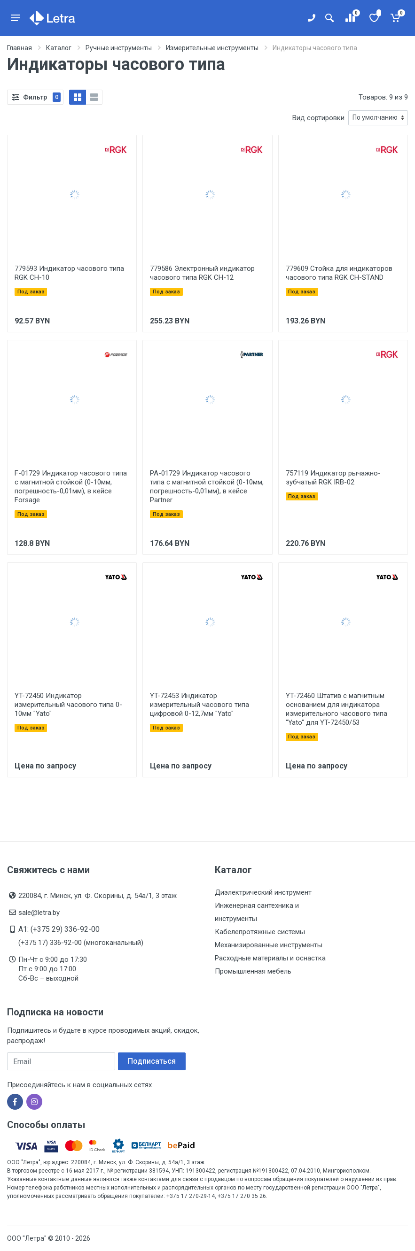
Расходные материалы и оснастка (270, 958)
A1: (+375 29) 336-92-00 (59, 929)
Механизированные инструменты (268, 945)
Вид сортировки (318, 118)
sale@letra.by (39, 912)
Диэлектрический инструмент (263, 892)
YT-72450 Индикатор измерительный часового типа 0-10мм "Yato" (68, 704)
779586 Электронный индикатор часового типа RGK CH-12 (202, 273)
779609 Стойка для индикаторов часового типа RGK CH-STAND (339, 273)
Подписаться (152, 1061)
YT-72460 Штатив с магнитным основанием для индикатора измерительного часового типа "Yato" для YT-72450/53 (336, 709)
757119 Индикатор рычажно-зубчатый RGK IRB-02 (333, 477)
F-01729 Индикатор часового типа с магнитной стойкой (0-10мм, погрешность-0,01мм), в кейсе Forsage (71, 486)
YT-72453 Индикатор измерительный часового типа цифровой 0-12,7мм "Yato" (199, 704)
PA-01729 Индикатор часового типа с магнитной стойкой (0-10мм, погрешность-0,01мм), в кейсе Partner (207, 486)
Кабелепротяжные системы (260, 932)
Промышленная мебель (253, 971)
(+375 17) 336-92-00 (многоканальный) (80, 942)
